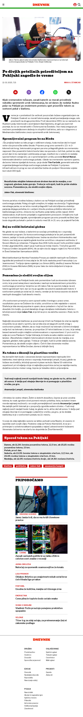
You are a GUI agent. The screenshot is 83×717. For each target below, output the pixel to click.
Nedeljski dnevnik (31, 675)
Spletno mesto (30, 698)
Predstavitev (29, 652)
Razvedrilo (28, 678)
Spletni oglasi (51, 652)
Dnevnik (27, 672)
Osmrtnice (50, 657)
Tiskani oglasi (51, 655)
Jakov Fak (35, 466)
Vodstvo (27, 655)
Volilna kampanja (31, 706)
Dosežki (27, 657)
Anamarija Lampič (54, 466)
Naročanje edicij (30, 680)
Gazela (48, 672)
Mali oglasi (50, 660)
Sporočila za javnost (32, 660)
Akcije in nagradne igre (33, 695)
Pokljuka (21, 466)
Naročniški (28, 692)
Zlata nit (49, 675)
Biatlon (8, 466)
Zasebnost (28, 708)
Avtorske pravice (31, 703)
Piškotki (27, 700)
